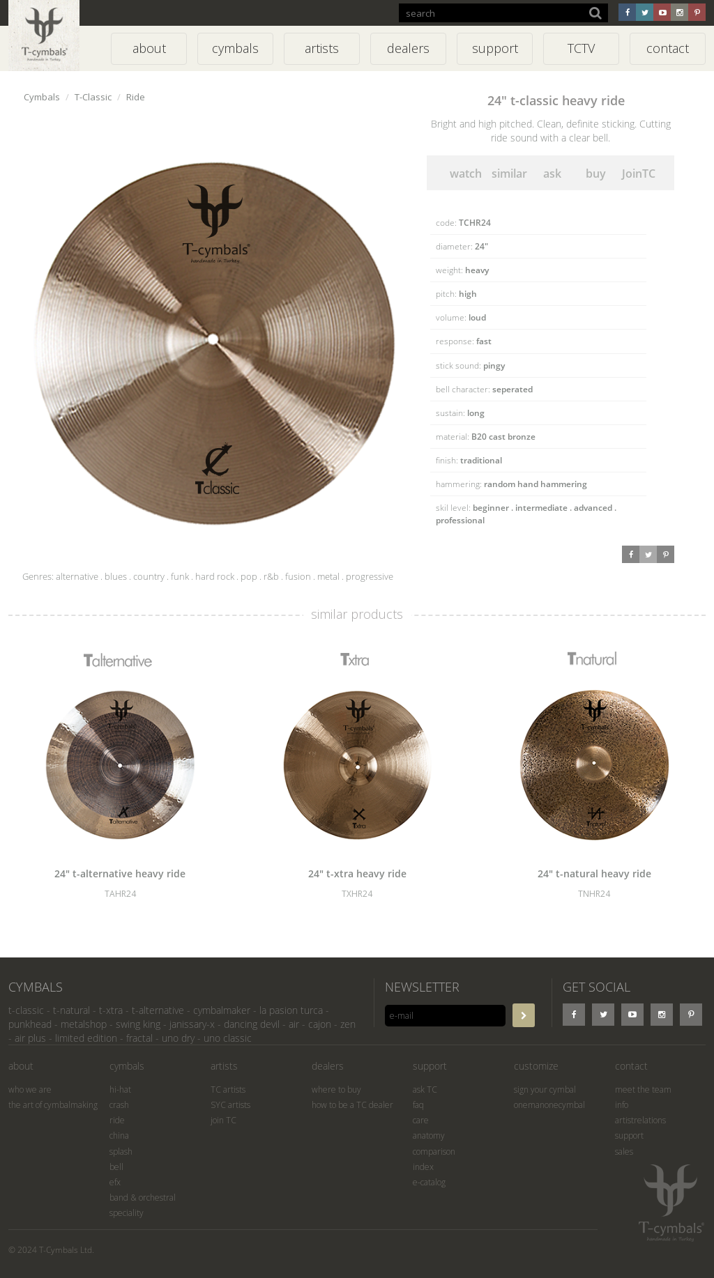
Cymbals (42, 97)
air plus (30, 1038)
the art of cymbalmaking (53, 1105)
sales (624, 1151)
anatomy (429, 1135)
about (20, 1065)
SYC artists (230, 1105)
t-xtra (111, 1010)
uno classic (228, 1038)
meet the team (643, 1089)
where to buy (336, 1089)
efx (115, 1182)
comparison (434, 1151)
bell (116, 1167)
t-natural (71, 1010)
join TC (223, 1120)
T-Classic (93, 97)
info (621, 1105)
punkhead (30, 1024)
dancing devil (252, 1024)
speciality (126, 1213)
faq (418, 1105)
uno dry (178, 1038)
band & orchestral (142, 1197)
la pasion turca (291, 1010)
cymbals (126, 1065)
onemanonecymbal (549, 1105)
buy (596, 173)
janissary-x (192, 1024)
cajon (319, 1024)
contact (631, 1065)
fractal (139, 1038)
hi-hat (120, 1089)
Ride (135, 97)
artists (224, 1065)
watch (466, 173)
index (423, 1167)
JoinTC (638, 173)
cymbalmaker (221, 1010)
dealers (328, 1065)
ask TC (425, 1089)
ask (552, 173)
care (421, 1120)
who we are (30, 1089)
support (430, 1065)
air (294, 1024)
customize (536, 1065)
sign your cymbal (545, 1089)
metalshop (84, 1024)
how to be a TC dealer (352, 1105)
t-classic (26, 1010)
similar (509, 173)
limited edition (86, 1038)
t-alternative (158, 1010)
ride (117, 1120)
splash (120, 1151)
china (119, 1135)
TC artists (228, 1089)
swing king (138, 1024)
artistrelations (640, 1120)
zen (348, 1024)
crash (119, 1105)
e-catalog (429, 1182)
